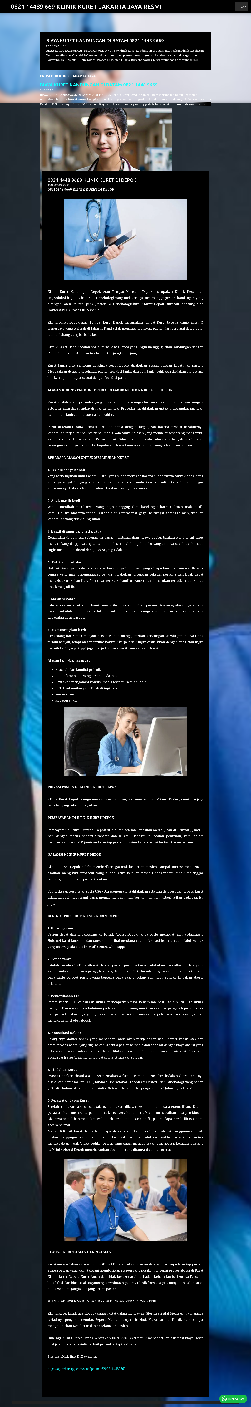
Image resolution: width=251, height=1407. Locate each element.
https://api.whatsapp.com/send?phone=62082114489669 (86, 1369)
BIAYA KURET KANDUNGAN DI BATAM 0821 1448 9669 (99, 84)
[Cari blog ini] (226, 6)
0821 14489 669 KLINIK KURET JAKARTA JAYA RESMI (86, 6)
